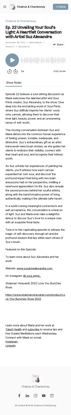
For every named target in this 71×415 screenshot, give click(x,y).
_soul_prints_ (33, 276)
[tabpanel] (35, 223)
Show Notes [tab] (14, 82)
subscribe (34, 329)
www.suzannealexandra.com (35, 268)
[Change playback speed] (22, 71)
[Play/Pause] (12, 60)
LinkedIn (10, 345)
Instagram (11, 341)
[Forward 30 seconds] (15, 71)
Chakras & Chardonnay (31, 6)
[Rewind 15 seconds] (9, 71)
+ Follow (61, 6)
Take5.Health (13, 329)
